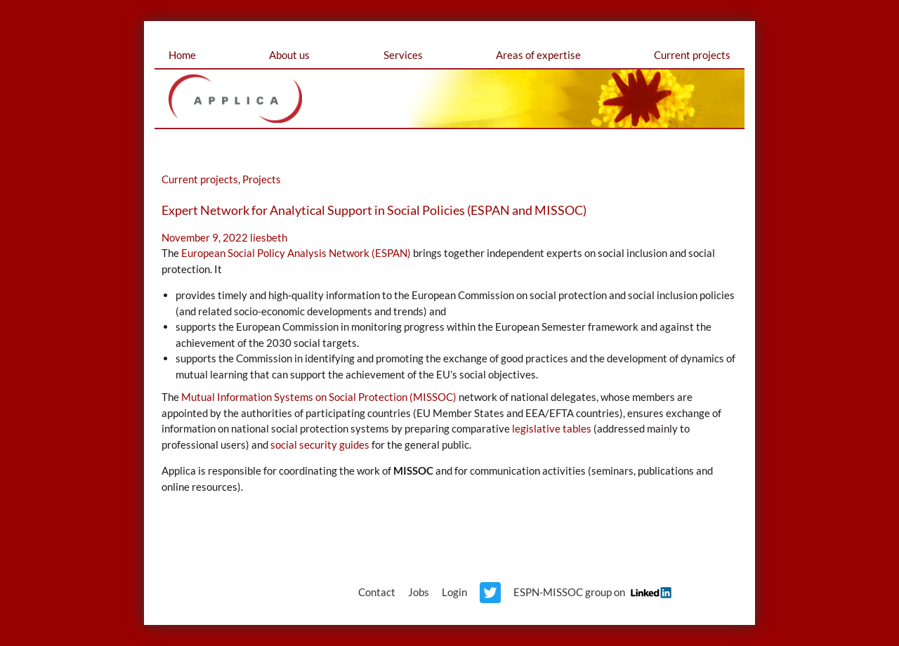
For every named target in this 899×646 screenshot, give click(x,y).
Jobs (418, 592)
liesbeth (268, 237)
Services (403, 54)
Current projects (692, 54)
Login (454, 592)
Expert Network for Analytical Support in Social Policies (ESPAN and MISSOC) (374, 210)
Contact (376, 592)
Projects (261, 179)
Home (182, 54)
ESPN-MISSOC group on (590, 592)
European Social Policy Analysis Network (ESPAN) (296, 252)
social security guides (319, 444)
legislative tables (551, 428)
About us (289, 54)
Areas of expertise (538, 54)
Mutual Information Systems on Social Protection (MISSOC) (319, 396)
